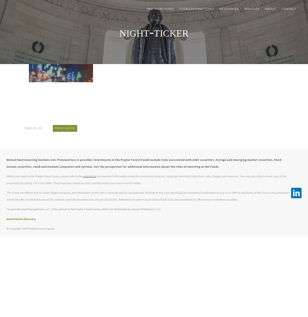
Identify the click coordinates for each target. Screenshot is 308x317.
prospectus (89, 176)
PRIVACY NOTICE (65, 128)
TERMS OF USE (33, 128)
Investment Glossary (21, 219)
